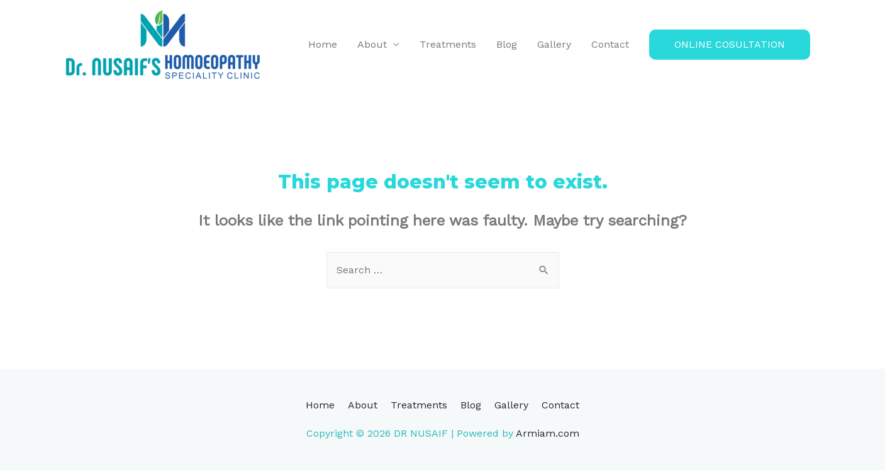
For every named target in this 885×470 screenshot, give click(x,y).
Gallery (554, 44)
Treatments (448, 44)
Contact (610, 44)
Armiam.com (547, 433)
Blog (506, 44)
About (372, 44)
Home (322, 44)
